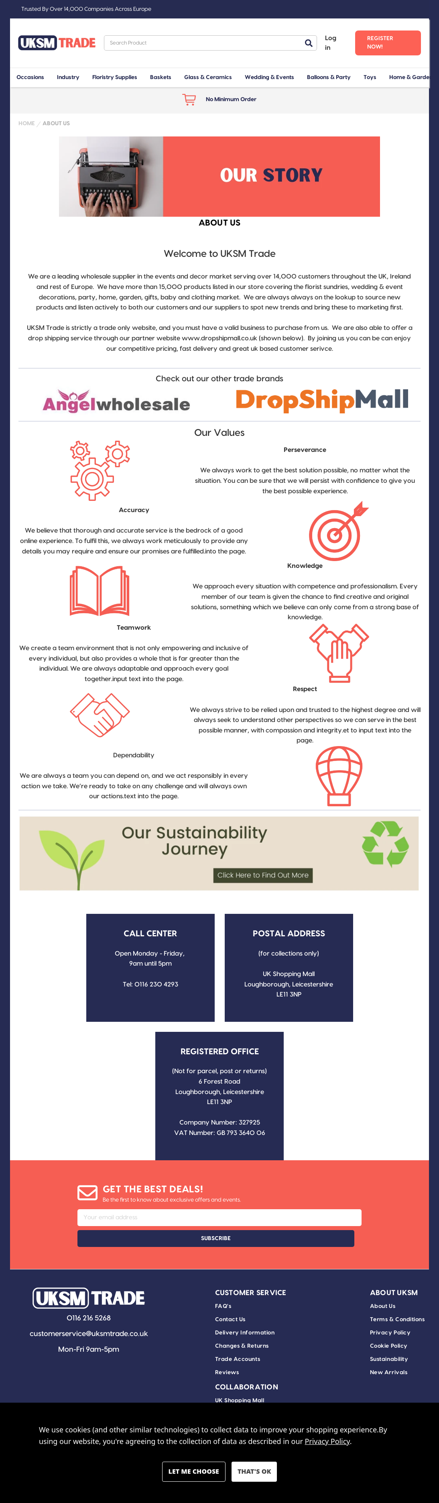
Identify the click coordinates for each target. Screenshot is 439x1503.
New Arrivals (388, 1352)
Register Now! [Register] (380, 43)
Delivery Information (245, 1312)
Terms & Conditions (397, 1299)
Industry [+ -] (68, 77)
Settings (194, 1472)
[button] (116, 401)
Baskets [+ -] (160, 77)
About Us (382, 1285)
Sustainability (389, 1338)
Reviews (227, 1352)
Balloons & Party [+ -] (329, 77)
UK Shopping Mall (239, 1380)
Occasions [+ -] (30, 77)
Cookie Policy (389, 1325)
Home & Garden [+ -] (411, 77)
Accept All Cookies (254, 1472)
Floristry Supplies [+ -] (114, 77)
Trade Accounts (237, 1338)
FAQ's (223, 1285)
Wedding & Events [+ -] (269, 77)
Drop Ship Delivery (241, 1393)
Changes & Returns (242, 1325)
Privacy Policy (390, 1312)
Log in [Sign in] (330, 43)
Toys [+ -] (370, 77)
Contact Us (230, 1299)
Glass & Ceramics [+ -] (208, 77)
